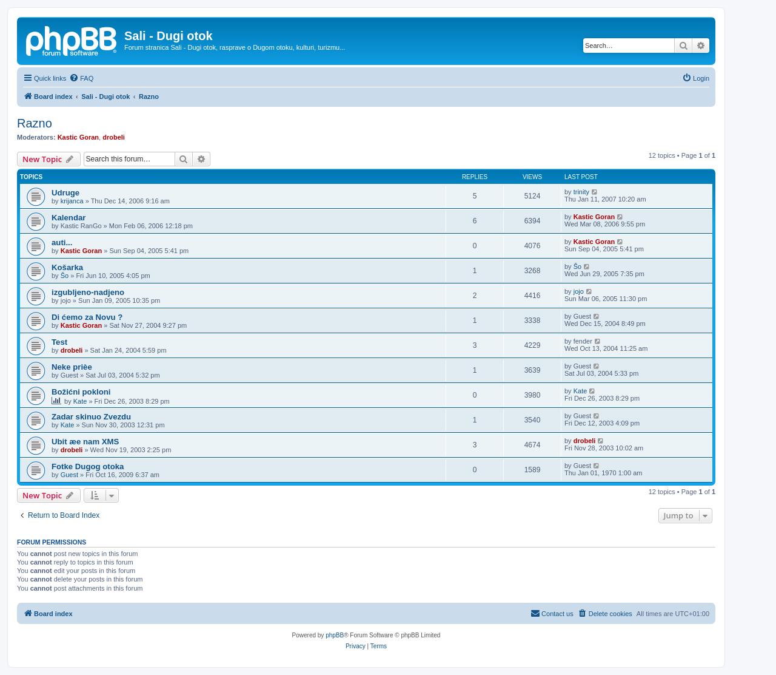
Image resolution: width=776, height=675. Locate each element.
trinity (581, 191)
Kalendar (68, 217)
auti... (62, 242)
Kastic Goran (78, 137)
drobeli (113, 137)
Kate (80, 401)
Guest (69, 474)
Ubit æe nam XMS (85, 441)
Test (59, 342)
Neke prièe (72, 366)
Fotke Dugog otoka (88, 466)
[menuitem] (81, 78)
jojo (579, 291)
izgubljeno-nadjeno (88, 292)
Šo (65, 275)
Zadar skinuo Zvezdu (91, 416)
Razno (34, 123)
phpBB (335, 635)
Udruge (65, 192)
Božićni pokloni (81, 391)
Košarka (67, 267)
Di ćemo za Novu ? (87, 317)
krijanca (72, 201)
